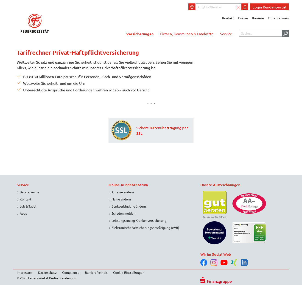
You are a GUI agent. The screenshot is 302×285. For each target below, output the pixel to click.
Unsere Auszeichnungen (220, 184)
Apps (23, 213)
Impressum (25, 272)
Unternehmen (278, 18)
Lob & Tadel (28, 206)
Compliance (70, 272)
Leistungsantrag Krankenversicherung (139, 220)
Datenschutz (47, 272)
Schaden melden (123, 213)
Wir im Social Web (215, 254)
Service (226, 33)
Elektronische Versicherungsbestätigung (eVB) (145, 227)
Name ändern (121, 199)
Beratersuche (29, 192)
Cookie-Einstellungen (128, 272)
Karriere (258, 18)
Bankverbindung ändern (129, 206)
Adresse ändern (123, 192)
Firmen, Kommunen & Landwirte (186, 33)
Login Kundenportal (269, 6)
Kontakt (228, 18)
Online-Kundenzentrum (128, 184)
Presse (243, 18)
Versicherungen (140, 33)
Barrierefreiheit (96, 272)
